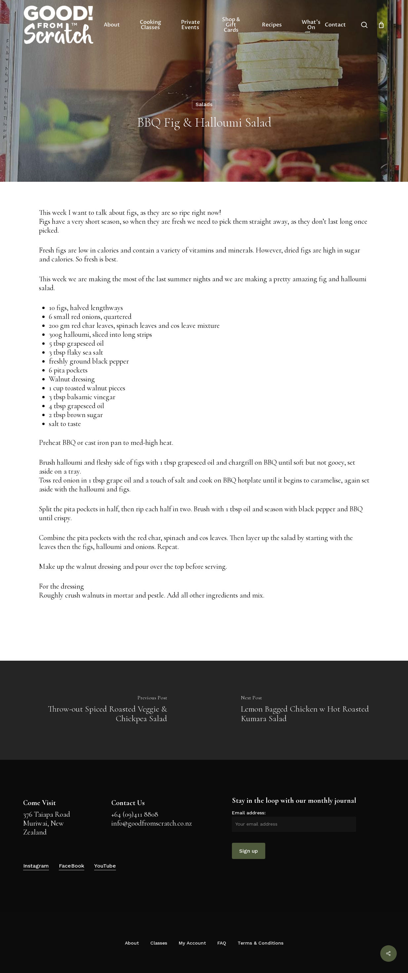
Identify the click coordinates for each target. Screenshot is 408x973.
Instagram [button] (36, 866)
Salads (204, 104)
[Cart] (381, 24)
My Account (192, 943)
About (132, 943)
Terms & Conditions (260, 943)
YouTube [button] (105, 866)
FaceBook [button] (71, 866)
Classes (158, 943)
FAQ (221, 943)
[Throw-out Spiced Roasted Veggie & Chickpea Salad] (102, 710)
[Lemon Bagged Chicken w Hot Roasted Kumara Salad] (306, 710)
